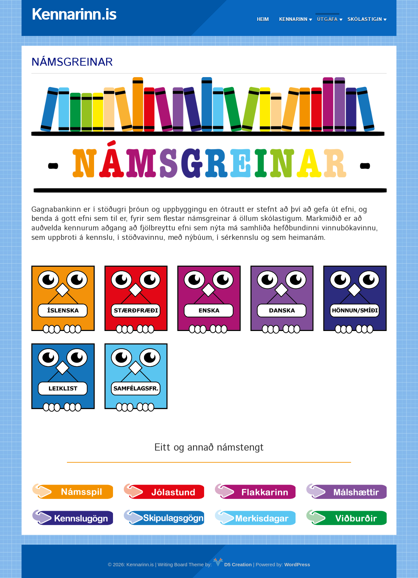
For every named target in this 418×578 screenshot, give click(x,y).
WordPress (297, 564)
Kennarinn (293, 19)
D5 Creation (232, 564)
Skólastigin (364, 19)
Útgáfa (327, 19)
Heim (263, 19)
